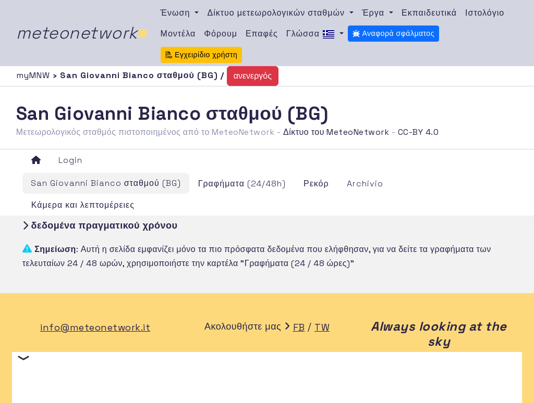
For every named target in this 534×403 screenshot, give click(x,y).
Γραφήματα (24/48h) (242, 183)
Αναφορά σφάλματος (393, 33)
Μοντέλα (178, 33)
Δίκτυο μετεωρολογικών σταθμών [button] (277, 12)
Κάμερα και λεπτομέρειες (83, 204)
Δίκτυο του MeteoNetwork (336, 132)
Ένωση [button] (177, 12)
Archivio (365, 183)
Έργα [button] (374, 12)
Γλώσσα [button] (311, 34)
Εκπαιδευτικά (429, 12)
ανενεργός (253, 75)
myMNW (34, 75)
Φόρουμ (220, 33)
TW (322, 327)
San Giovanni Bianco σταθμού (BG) (106, 183)
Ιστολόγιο (484, 12)
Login (70, 160)
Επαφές (262, 33)
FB (299, 327)
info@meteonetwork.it (95, 327)
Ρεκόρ (316, 183)
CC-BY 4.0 (418, 132)
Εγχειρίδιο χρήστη (201, 54)
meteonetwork (82, 32)
